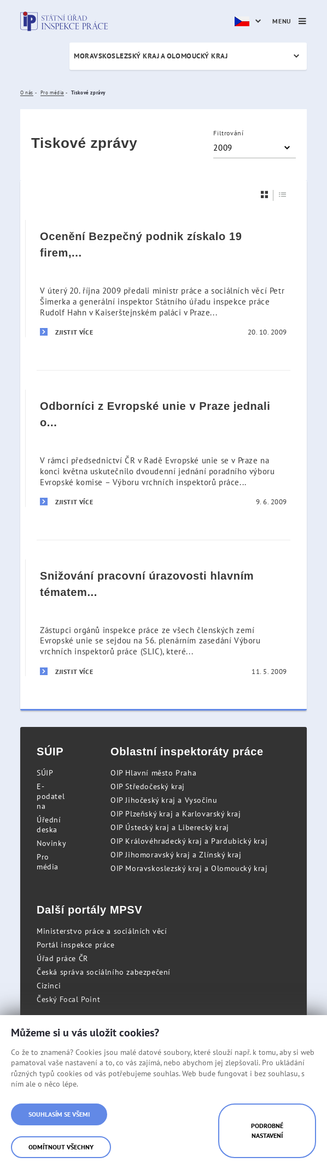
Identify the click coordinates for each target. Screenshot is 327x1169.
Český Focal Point (68, 999)
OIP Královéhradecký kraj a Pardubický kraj (188, 841)
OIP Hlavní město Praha (153, 773)
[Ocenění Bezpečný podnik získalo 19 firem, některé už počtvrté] (163, 278)
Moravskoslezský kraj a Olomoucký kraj (150, 56)
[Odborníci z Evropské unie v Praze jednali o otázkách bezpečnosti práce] (163, 448)
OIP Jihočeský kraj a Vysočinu (163, 800)
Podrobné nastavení (267, 1131)
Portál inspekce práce (76, 945)
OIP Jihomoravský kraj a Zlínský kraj (176, 855)
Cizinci (49, 986)
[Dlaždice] (264, 194)
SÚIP (45, 773)
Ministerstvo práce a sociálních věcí (102, 931)
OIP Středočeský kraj (147, 786)
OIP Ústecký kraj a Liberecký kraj (169, 827)
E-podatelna (51, 796)
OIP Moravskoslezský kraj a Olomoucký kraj (189, 868)
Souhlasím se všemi (59, 1114)
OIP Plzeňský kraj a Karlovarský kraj (175, 814)
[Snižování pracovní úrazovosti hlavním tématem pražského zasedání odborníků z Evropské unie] (163, 618)
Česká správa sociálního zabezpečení (104, 972)
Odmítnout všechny (61, 1147)
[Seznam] (283, 194)
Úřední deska (49, 824)
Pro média (48, 862)
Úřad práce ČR (62, 958)
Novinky (51, 843)
